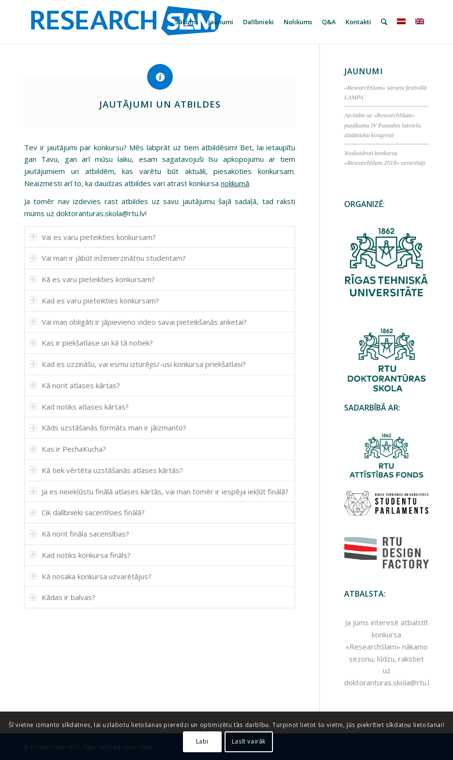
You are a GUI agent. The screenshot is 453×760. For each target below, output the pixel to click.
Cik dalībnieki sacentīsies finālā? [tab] (87, 512)
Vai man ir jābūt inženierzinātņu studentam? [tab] (108, 258)
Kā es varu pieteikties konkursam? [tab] (92, 279)
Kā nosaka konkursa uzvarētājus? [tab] (90, 576)
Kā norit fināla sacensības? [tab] (79, 533)
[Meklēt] (384, 22)
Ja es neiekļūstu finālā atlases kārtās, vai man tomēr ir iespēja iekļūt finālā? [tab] (159, 491)
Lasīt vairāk (249, 741)
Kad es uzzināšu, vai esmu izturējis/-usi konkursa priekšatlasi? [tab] (138, 364)
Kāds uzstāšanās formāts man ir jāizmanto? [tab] (108, 427)
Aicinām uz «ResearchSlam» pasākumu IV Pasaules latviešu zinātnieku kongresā (382, 125)
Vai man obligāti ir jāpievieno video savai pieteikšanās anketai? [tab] (138, 322)
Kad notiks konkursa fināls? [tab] (80, 555)
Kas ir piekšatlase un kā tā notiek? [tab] (91, 343)
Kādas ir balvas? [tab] (62, 597)
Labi (202, 741)
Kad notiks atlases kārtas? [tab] (79, 407)
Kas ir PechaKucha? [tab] (68, 449)
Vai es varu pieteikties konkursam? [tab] (93, 237)
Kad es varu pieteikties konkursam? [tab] (94, 300)
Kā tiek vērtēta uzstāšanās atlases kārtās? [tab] (106, 470)
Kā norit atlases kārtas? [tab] (75, 385)
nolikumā (235, 183)
